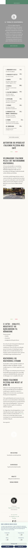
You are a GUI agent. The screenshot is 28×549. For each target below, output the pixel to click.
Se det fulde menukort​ (14, 137)
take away (21, 413)
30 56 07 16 (14, 514)
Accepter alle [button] (20, 546)
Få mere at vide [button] (14, 543)
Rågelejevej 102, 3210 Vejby (14, 507)
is (20, 391)
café (17, 167)
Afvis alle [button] (7, 546)
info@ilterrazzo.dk (15, 516)
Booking (14, 518)
